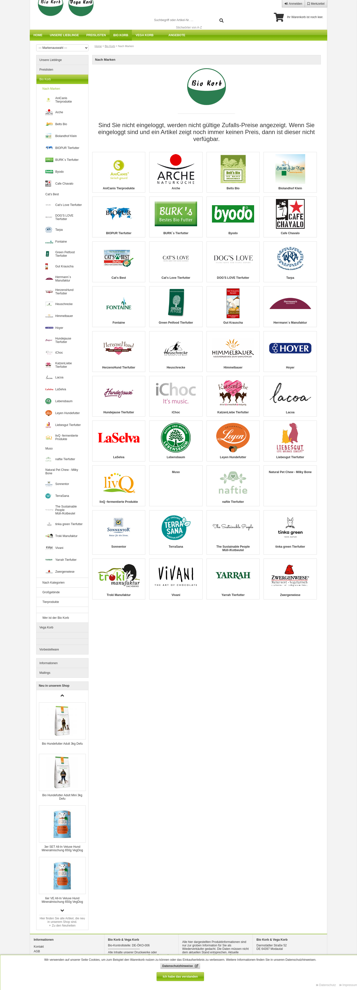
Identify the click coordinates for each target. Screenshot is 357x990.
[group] (62, 725)
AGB (37, 951)
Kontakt (39, 946)
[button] (62, 910)
